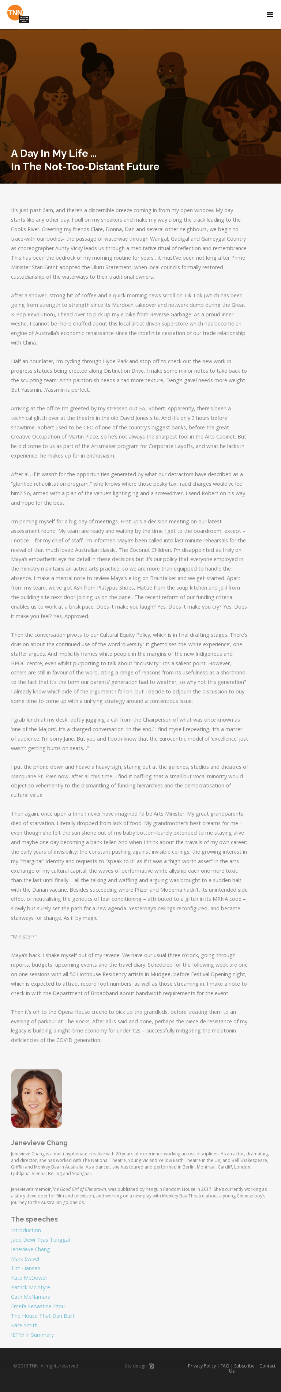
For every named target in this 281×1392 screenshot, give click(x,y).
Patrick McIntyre (30, 1287)
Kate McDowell (29, 1277)
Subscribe (244, 1366)
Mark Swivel (25, 1258)
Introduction (26, 1230)
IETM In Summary (32, 1334)
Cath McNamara (30, 1296)
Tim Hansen (25, 1268)
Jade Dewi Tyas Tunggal (40, 1239)
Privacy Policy (202, 1366)
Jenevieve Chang (30, 1249)
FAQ (225, 1366)
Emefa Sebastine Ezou (38, 1306)
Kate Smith (24, 1325)
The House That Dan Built (43, 1315)
